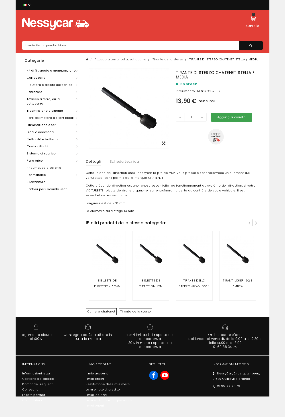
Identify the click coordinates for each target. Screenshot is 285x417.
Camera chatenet (101, 311)
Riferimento (185, 91)
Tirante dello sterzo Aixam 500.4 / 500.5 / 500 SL (194, 286)
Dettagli (93, 161)
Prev (249, 222)
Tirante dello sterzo (135, 311)
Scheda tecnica (124, 161)
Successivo (256, 222)
